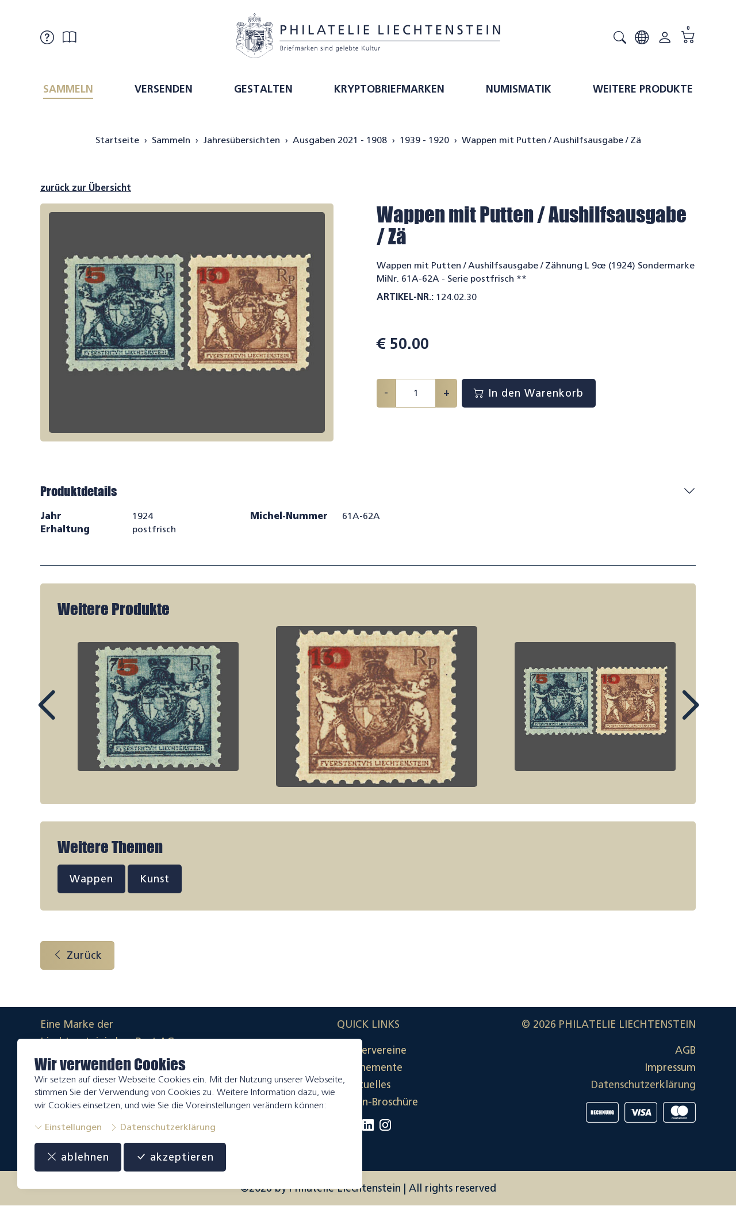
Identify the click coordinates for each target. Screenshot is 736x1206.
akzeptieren (175, 1157)
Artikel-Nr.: (405, 296)
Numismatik (518, 89)
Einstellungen (68, 1126)
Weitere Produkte (643, 89)
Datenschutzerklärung (163, 1126)
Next (663, 715)
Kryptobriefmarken (389, 89)
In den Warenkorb (529, 393)
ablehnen (78, 1157)
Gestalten (263, 89)
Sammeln (68, 89)
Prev (72, 715)
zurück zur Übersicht (85, 187)
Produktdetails (78, 491)
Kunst (155, 879)
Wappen (91, 879)
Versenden (164, 89)
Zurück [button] (77, 955)
